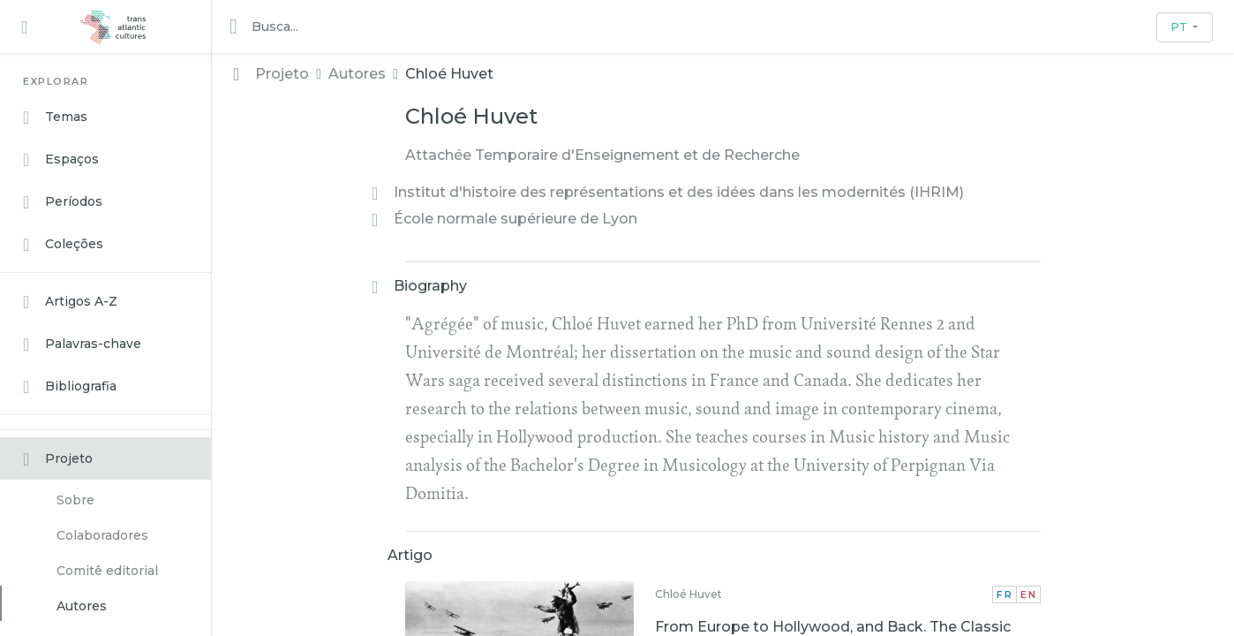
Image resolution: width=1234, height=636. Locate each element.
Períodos (62, 202)
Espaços (61, 159)
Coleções (63, 244)
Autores (81, 606)
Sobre (75, 500)
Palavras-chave (82, 344)
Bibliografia (70, 387)
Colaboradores (102, 535)
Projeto (58, 459)
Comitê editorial (107, 571)
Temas (55, 117)
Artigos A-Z (70, 302)
